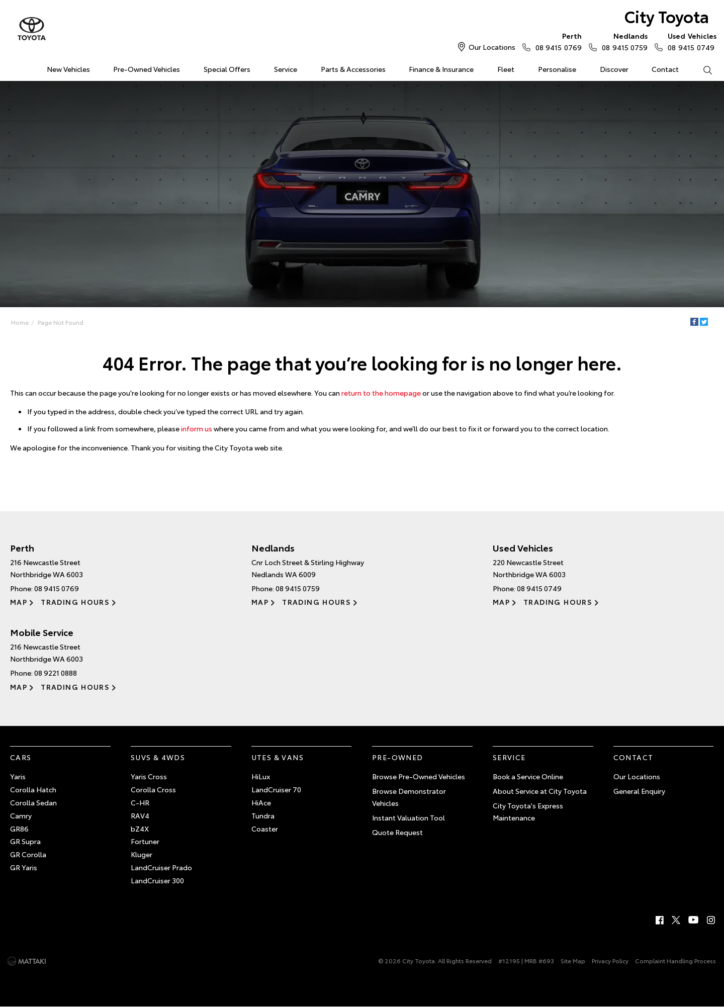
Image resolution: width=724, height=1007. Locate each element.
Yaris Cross (149, 776)
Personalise (557, 69)
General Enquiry (639, 791)
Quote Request (397, 832)
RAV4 (140, 815)
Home (12, 67)
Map (18, 602)
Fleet (505, 69)
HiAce (261, 802)
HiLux (260, 776)
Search (701, 69)
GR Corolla (28, 854)
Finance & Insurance (441, 69)
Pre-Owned (397, 757)
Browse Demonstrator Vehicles (409, 797)
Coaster (264, 828)
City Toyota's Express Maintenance (528, 811)
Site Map (573, 960)
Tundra (263, 815)
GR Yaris (23, 867)
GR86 (19, 828)
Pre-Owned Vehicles (146, 69)
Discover (614, 69)
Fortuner (145, 841)
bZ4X (140, 828)
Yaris (18, 776)
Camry (21, 815)
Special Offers (227, 69)
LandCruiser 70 (276, 789)
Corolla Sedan (33, 802)
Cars (21, 757)
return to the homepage (381, 393)
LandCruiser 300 (157, 880)
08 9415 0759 (622, 41)
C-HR (140, 802)
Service (285, 69)
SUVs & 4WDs (158, 757)
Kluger (141, 854)
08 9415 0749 (689, 41)
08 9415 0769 (556, 41)
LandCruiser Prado (161, 867)
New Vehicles (68, 69)
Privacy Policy (610, 960)
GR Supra (25, 841)
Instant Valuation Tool (408, 817)
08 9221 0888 (55, 673)
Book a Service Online (528, 776)
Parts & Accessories (353, 69)
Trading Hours (75, 602)
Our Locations (492, 47)
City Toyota (666, 16)
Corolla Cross (153, 789)
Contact (665, 69)
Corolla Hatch (33, 789)
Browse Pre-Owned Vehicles (418, 776)
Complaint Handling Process (675, 960)
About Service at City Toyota (540, 791)
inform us (196, 428)
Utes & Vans (277, 757)
